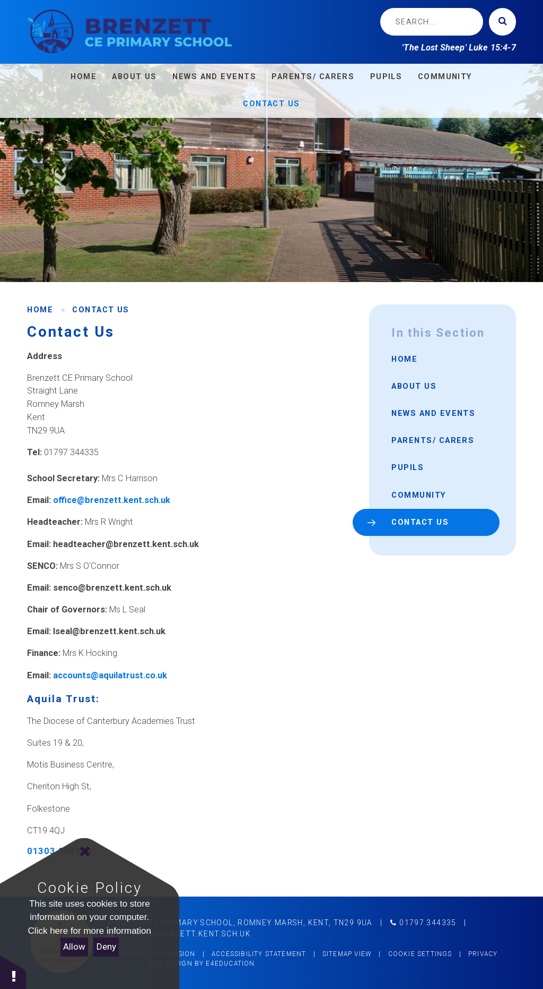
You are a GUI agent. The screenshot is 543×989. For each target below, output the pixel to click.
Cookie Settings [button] (420, 954)
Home (40, 309)
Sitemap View (347, 954)
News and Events (433, 413)
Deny (106, 946)
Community (418, 495)
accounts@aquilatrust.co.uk (110, 675)
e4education (230, 963)
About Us (413, 386)
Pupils (407, 467)
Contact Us (100, 309)
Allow (74, 946)
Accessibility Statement (259, 954)
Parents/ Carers (432, 440)
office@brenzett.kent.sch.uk (111, 500)
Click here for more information (89, 931)
